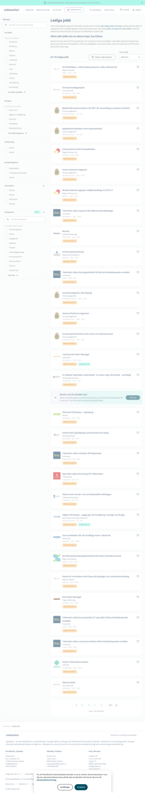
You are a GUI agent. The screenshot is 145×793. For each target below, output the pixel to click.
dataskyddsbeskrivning (46, 780)
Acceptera (81, 787)
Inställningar (65, 787)
